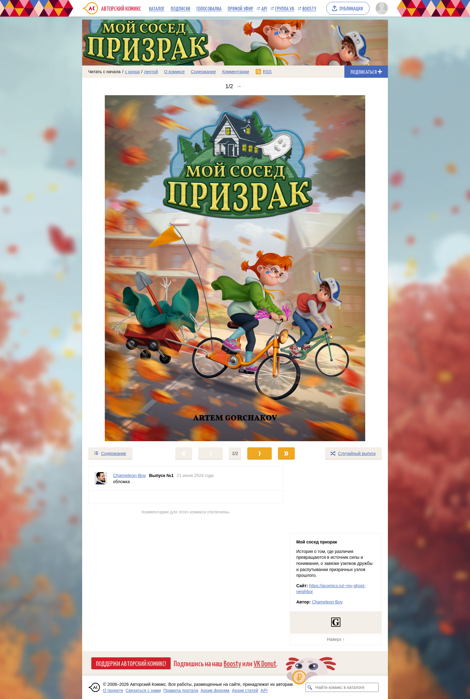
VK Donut (265, 663)
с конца (132, 71)
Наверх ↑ (336, 639)
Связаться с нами (143, 690)
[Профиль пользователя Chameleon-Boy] (101, 478)
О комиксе (174, 71)
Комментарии (235, 71)
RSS (267, 71)
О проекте (113, 690)
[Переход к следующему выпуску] (235, 268)
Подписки (180, 8)
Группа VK (284, 8)
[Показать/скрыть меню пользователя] (380, 8)
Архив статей (245, 690)
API (264, 8)
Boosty (309, 8)
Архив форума (215, 690)
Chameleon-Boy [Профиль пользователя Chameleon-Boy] (129, 475)
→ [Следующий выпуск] (239, 86)
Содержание (203, 71)
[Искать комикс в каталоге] (310, 687)
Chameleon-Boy (327, 601)
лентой (151, 71)
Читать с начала (104, 71)
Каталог (157, 8)
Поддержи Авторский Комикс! (131, 663)
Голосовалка (209, 8)
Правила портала (180, 690)
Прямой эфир (240, 8)
